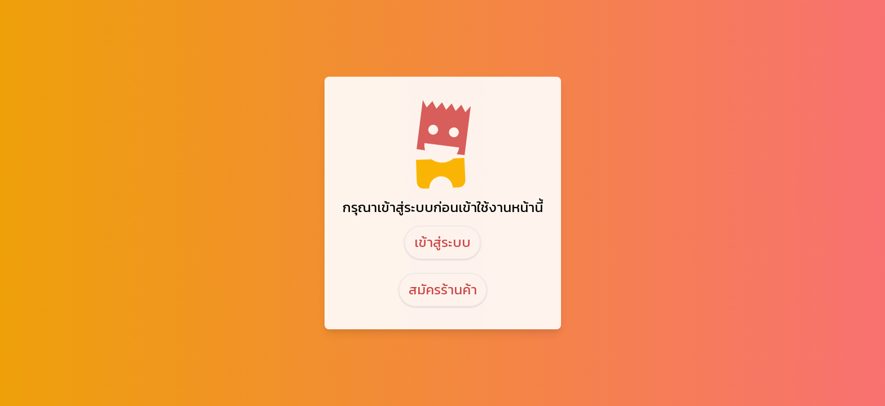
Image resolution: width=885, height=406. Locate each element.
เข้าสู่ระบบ (442, 242)
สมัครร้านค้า (443, 289)
